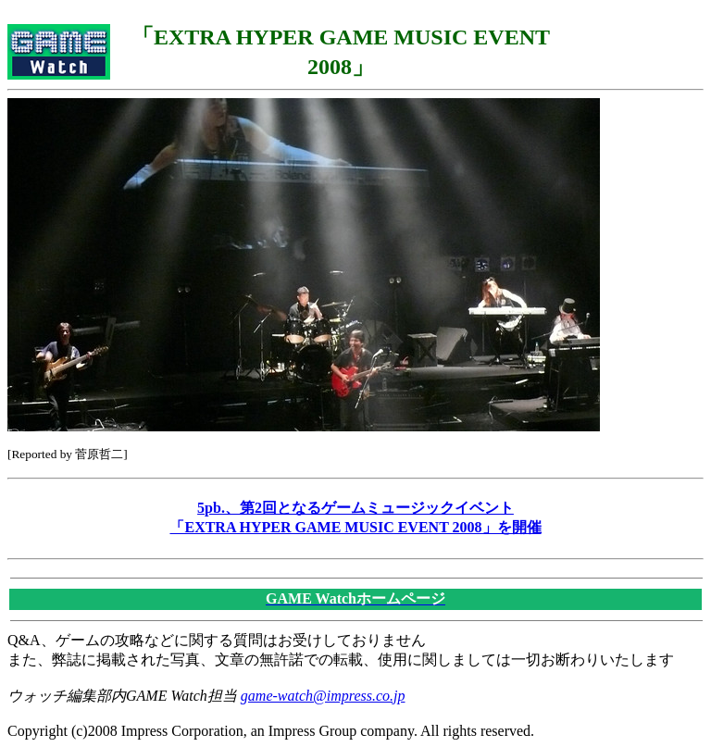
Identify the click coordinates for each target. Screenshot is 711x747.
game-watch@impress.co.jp (323, 695)
